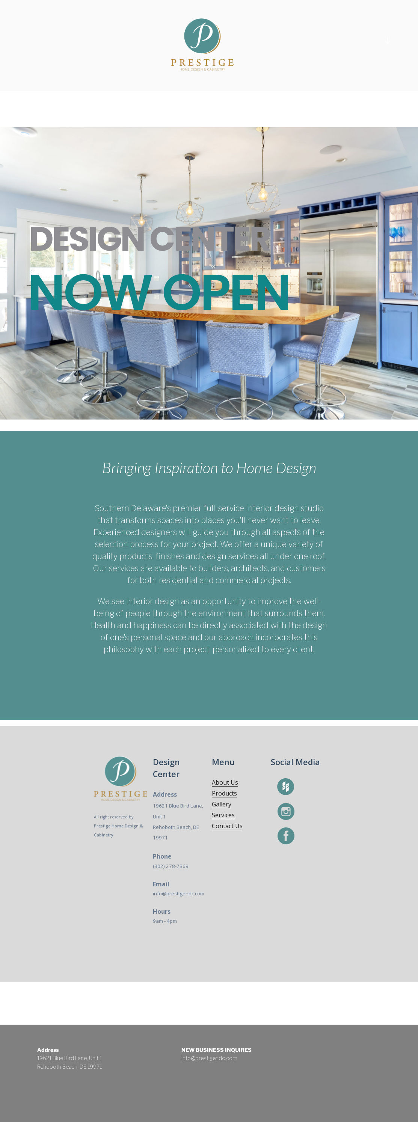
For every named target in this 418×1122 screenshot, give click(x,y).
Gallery (221, 804)
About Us (225, 782)
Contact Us (227, 826)
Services (223, 815)
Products (224, 793)
